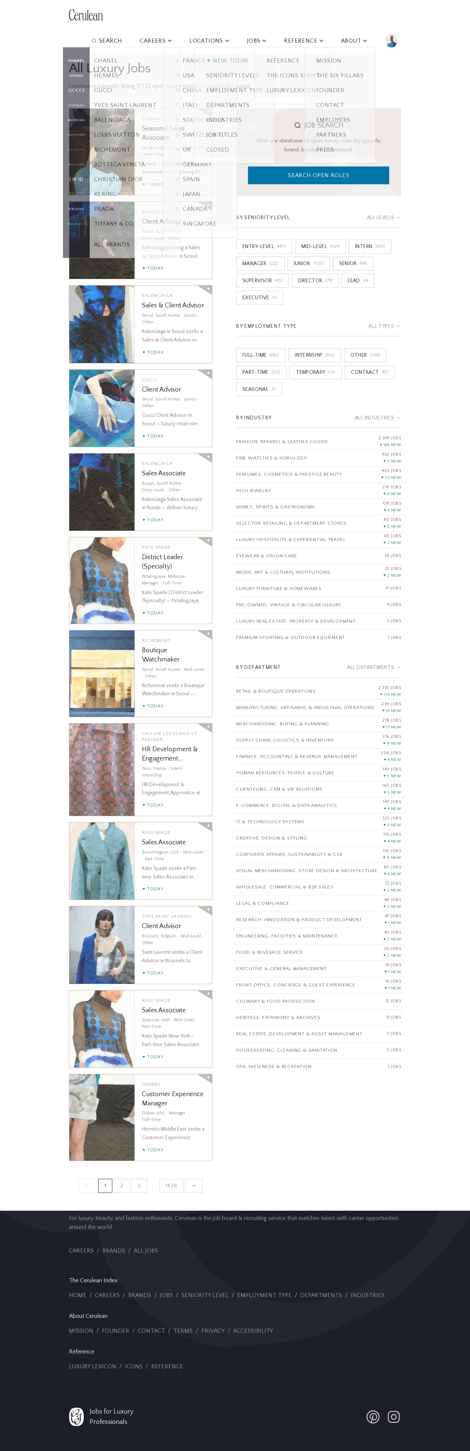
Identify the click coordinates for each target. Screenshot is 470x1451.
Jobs (166, 1295)
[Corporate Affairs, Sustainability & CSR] (318, 855)
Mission (81, 1331)
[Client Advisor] (140, 240)
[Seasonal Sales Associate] (140, 152)
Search (107, 40)
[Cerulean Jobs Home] (86, 15)
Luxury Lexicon (92, 1366)
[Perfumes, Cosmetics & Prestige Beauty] (318, 474)
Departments (321, 1295)
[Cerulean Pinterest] (372, 1416)
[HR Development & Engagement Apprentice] (140, 769)
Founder (115, 1331)
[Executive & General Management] (318, 969)
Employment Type (264, 1295)
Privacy (213, 1331)
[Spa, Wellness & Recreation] (318, 1067)
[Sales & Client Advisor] (140, 324)
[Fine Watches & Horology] (318, 458)
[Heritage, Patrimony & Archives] (318, 1018)
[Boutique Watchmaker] (140, 673)
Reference (167, 1366)
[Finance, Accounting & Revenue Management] (318, 757)
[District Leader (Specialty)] (140, 580)
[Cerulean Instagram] (393, 1416)
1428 (171, 1186)
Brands (113, 1250)
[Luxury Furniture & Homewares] (318, 589)
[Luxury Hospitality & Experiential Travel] (318, 540)
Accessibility (253, 1331)
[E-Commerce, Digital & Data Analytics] (318, 806)
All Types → (384, 326)
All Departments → (374, 667)
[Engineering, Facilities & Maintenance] (318, 936)
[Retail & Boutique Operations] (318, 691)
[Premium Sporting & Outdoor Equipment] (318, 638)
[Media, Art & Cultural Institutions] (318, 572)
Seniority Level (205, 1295)
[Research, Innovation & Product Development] (318, 920)
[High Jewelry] (318, 491)
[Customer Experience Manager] (140, 1117)
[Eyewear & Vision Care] (318, 556)
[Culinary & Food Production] (318, 1001)
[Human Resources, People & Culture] (318, 773)
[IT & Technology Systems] (318, 822)
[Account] (391, 41)
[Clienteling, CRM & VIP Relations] (318, 789)
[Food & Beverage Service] (318, 952)
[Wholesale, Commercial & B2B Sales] (318, 887)
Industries (368, 1295)
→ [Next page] (194, 1186)
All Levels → (384, 218)
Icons (134, 1366)
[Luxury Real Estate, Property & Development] (318, 621)
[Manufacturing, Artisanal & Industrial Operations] (318, 708)
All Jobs (146, 1250)
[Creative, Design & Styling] (318, 838)
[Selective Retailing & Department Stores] (318, 523)
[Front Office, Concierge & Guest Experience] (318, 985)
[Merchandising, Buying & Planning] (318, 724)
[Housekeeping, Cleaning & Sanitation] (318, 1050)
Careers (81, 1250)
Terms (183, 1331)
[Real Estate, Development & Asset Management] (318, 1034)
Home (77, 1295)
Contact (151, 1331)
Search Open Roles (318, 175)
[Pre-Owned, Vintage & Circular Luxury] (318, 605)
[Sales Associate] (140, 492)
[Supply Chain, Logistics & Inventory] (318, 740)
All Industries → (378, 418)
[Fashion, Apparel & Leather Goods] (318, 442)
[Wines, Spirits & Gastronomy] (318, 507)
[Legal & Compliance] (318, 903)
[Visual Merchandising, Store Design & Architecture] (318, 871)
